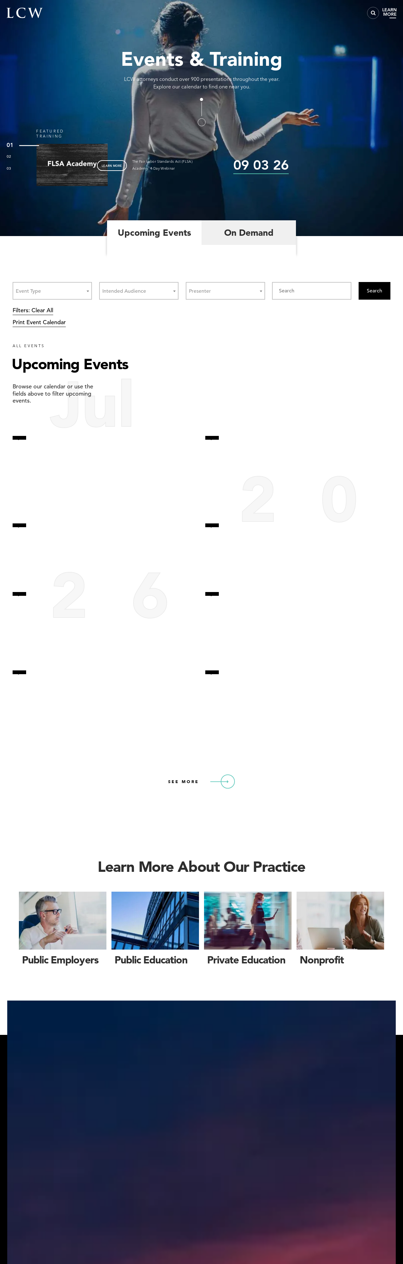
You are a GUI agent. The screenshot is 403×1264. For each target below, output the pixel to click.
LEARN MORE (112, 165)
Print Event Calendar (39, 322)
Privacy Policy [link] (331, 1236)
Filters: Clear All (33, 310)
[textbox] (30, 291)
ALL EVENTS (29, 345)
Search (374, 291)
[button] (385, 1207)
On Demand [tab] (249, 232)
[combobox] (52, 291)
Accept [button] (349, 1242)
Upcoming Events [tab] (154, 232)
